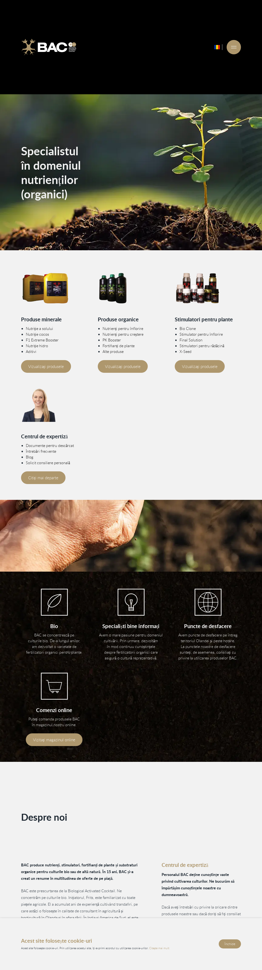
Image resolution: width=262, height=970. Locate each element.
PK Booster (112, 340)
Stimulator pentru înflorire (201, 334)
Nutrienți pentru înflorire (123, 328)
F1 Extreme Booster (42, 340)
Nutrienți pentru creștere (123, 334)
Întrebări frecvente (41, 451)
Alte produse (113, 351)
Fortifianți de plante (119, 345)
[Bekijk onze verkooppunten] (208, 602)
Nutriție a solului (39, 328)
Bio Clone (188, 328)
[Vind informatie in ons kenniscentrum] (131, 602)
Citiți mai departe (43, 477)
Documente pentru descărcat (50, 445)
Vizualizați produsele (46, 366)
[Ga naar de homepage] (48, 47)
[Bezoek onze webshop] (54, 686)
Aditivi (31, 351)
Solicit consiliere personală (48, 462)
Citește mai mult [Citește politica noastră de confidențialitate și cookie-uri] (159, 948)
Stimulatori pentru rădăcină (202, 345)
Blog (29, 457)
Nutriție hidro (37, 345)
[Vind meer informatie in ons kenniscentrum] (54, 405)
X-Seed (185, 351)
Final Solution (191, 340)
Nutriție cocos (37, 334)
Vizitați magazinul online (54, 739)
